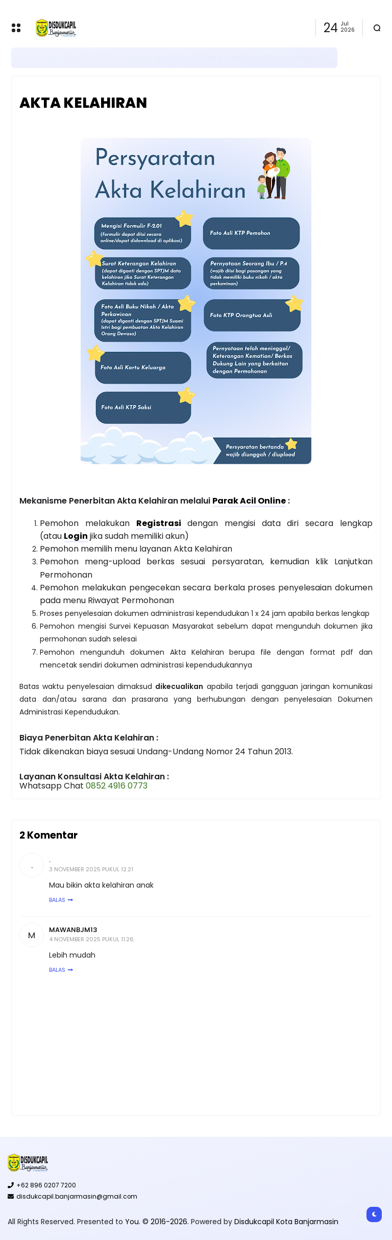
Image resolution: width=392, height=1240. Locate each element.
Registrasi (158, 523)
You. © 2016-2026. (158, 1222)
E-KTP (85, 57)
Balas (57, 900)
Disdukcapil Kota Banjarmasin (286, 1222)
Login (76, 536)
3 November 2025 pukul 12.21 (91, 869)
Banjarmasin (39, 58)
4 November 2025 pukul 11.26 (91, 939)
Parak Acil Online (249, 501)
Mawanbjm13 (73, 930)
